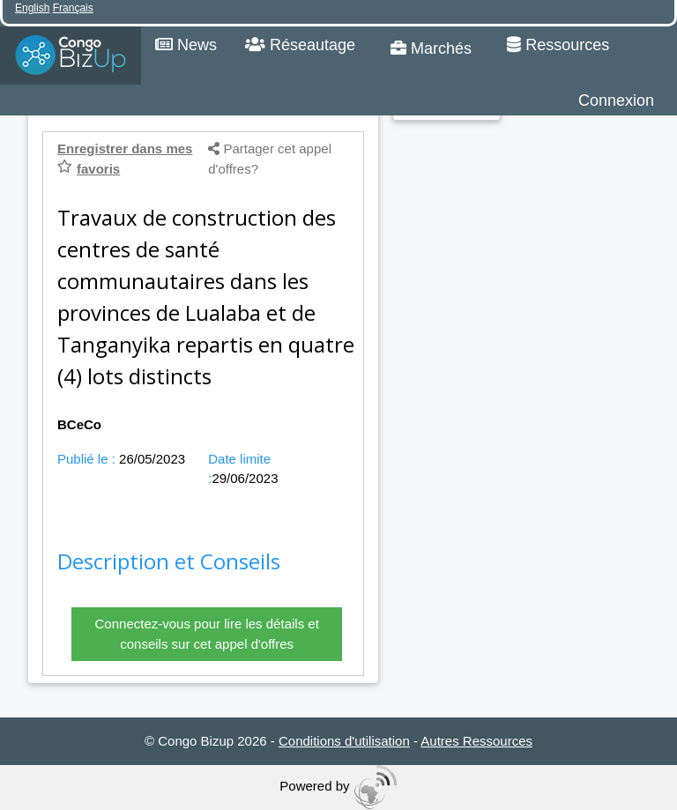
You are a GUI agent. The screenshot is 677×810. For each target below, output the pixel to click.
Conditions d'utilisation (344, 740)
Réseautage (300, 45)
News (186, 45)
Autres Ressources (476, 740)
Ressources (558, 45)
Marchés (431, 48)
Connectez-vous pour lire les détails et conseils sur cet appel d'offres (207, 633)
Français (73, 8)
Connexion (616, 100)
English (32, 8)
